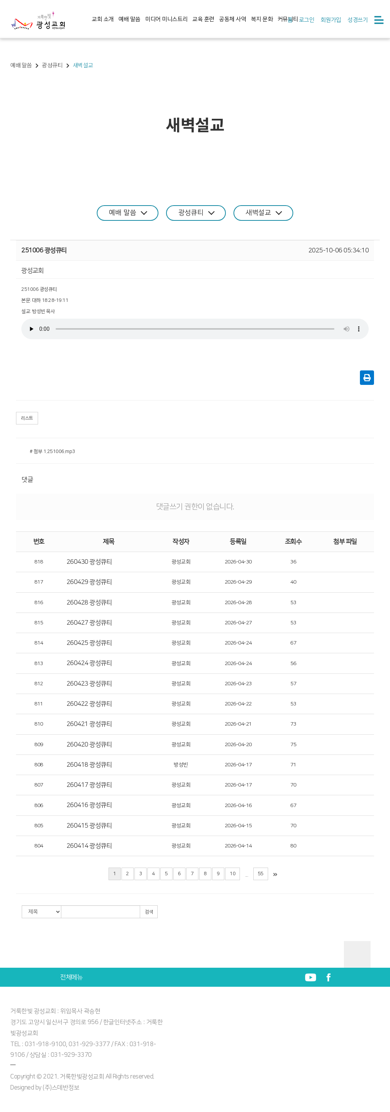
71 (293, 765)
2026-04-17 (238, 765)
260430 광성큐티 (89, 561)
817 (38, 582)
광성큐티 (196, 213)
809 (38, 745)
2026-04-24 (238, 643)
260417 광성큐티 (89, 785)
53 (293, 603)
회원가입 (331, 20)
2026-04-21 (238, 724)
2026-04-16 (238, 805)
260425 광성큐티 (89, 643)
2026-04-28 (238, 603)
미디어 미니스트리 (166, 19)
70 (293, 785)
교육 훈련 (203, 19)
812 (38, 684)
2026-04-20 (238, 745)
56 (293, 663)
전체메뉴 (71, 977)
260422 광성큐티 (89, 703)
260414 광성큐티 (89, 845)
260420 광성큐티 (89, 744)
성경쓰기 (357, 20)
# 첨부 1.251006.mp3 (52, 451)
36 (293, 562)
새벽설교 (264, 213)
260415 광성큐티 (89, 825)
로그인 (307, 20)
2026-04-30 (238, 562)
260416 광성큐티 (89, 805)
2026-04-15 (238, 826)
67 (293, 643)
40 (293, 582)
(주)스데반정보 (61, 1087)
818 (38, 562)
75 (293, 745)
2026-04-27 (238, 623)
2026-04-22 (238, 704)
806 (38, 805)
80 (293, 846)
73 (293, 724)
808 (38, 765)
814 (38, 643)
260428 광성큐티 (89, 602)
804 (38, 846)
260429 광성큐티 (89, 582)
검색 (149, 911)
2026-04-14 (238, 846)
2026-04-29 (238, 582)
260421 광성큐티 (89, 724)
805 (38, 826)
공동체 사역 (232, 19)
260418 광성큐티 (89, 764)
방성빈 (181, 765)
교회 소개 (103, 19)
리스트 (27, 418)
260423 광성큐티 (89, 683)
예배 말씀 (129, 19)
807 (38, 785)
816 (38, 603)
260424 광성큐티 (89, 663)
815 (38, 623)
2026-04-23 (238, 684)
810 (38, 724)
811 (38, 704)
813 (38, 663)
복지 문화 (262, 19)
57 (293, 684)
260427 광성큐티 (89, 622)
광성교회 (180, 562)
